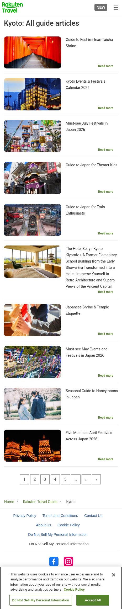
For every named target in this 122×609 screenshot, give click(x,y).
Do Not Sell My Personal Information (58, 544)
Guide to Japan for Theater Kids (92, 165)
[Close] (113, 577)
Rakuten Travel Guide (40, 502)
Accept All (93, 602)
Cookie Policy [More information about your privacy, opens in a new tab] (74, 592)
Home (9, 502)
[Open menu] (116, 7)
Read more (105, 66)
